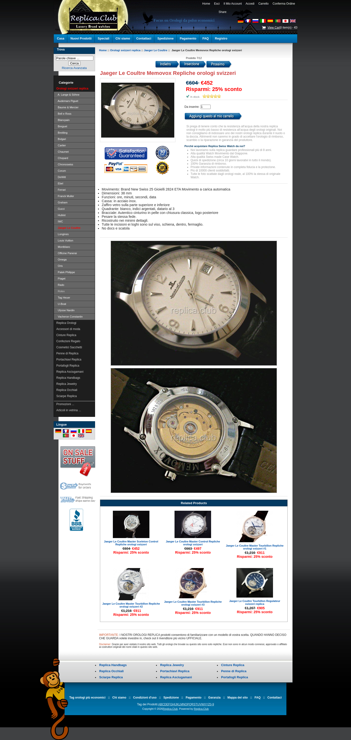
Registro (221, 38)
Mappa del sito (237, 697)
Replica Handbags (68, 378)
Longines (62, 234)
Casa (60, 38)
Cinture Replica (66, 335)
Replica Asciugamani (69, 371)
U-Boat (61, 303)
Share (222, 12)
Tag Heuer (63, 297)
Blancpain (62, 120)
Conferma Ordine (284, 3)
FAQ (206, 38)
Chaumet (62, 151)
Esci (217, 3)
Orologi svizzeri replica (125, 50)
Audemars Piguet (67, 101)
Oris (59, 265)
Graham (62, 202)
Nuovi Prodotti (81, 38)
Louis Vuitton (64, 240)
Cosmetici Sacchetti (69, 347)
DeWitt (61, 177)
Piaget (60, 278)
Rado (60, 284)
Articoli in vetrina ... (68, 410)
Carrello (263, 3)
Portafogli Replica (67, 365)
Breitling (62, 132)
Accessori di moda (68, 329)
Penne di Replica (67, 353)
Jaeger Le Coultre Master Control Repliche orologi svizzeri (193, 543)
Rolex (60, 291)
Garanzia (214, 697)
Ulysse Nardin (65, 310)
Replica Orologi (66, 323)
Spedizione (165, 38)
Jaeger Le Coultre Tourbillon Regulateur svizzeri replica (254, 602)
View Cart (273, 27)
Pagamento (188, 38)
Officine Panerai (66, 253)
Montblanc (63, 246)
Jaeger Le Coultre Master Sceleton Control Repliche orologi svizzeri (131, 543)
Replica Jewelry (66, 384)
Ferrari (61, 189)
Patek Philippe (65, 272)
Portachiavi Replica (68, 359)
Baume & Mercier (67, 107)
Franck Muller (65, 196)
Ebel (59, 183)
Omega (61, 259)
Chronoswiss (64, 164)
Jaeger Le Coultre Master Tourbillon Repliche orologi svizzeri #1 (254, 547)
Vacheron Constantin (69, 316)
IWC (59, 221)
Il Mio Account (233, 3)
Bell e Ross (63, 113)
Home (206, 3)
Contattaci (143, 38)
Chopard (62, 158)
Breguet (61, 126)
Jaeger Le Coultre (155, 50)
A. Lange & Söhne (67, 94)
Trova (61, 49)
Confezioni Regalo (68, 341)
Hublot (61, 215)
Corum (61, 170)
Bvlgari (61, 139)
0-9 (212, 704)
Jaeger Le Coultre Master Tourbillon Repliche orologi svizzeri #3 (193, 603)
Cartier (61, 145)
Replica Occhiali (66, 390)
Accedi (250, 3)
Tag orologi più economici (87, 697)
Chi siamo (123, 38)
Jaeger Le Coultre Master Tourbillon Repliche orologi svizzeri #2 (131, 605)
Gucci (60, 208)
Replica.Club (170, 708)
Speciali (103, 38)
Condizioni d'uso (144, 697)
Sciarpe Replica (66, 396)
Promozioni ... (65, 404)
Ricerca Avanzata (74, 68)
